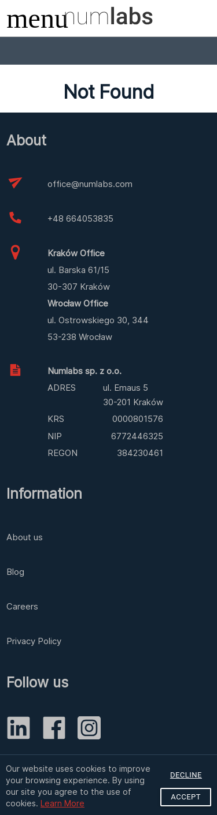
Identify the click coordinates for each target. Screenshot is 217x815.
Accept (186, 796)
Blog (15, 571)
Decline (186, 775)
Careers (22, 606)
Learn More (62, 803)
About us (24, 537)
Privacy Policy (33, 640)
